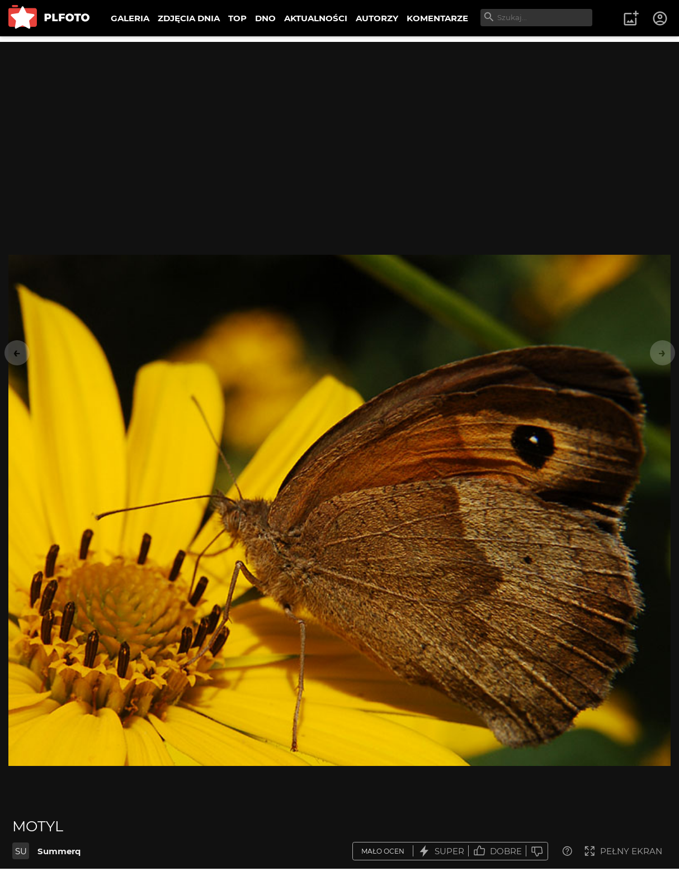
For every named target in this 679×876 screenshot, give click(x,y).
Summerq (59, 851)
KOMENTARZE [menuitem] (437, 18)
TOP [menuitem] (237, 18)
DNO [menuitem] (265, 18)
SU (21, 851)
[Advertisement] (339, 120)
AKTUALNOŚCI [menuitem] (315, 18)
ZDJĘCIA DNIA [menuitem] (189, 18)
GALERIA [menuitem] (130, 18)
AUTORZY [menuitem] (377, 18)
